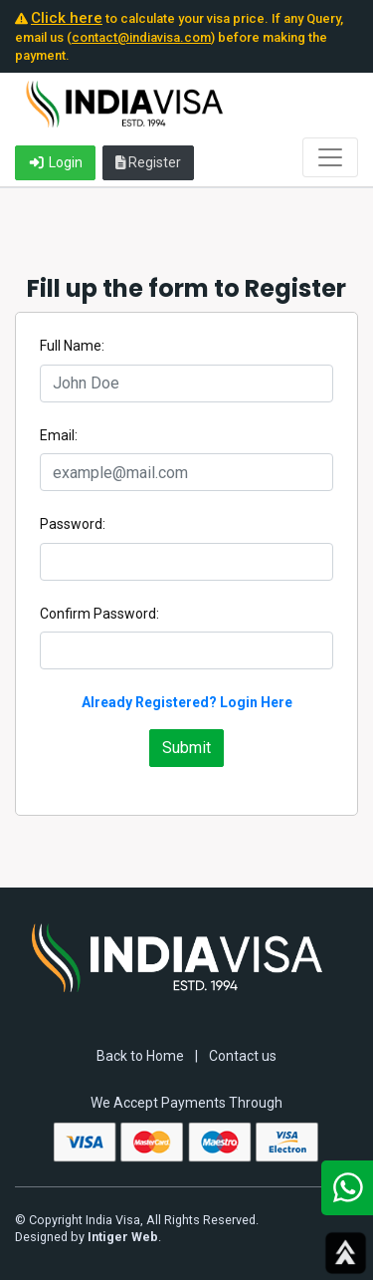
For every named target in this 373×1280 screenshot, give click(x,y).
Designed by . (88, 1236)
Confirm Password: (99, 614)
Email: (59, 435)
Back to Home (140, 1056)
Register (148, 162)
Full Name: (72, 346)
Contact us (243, 1056)
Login (55, 162)
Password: (72, 524)
